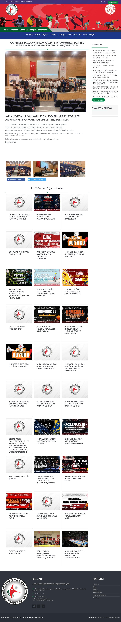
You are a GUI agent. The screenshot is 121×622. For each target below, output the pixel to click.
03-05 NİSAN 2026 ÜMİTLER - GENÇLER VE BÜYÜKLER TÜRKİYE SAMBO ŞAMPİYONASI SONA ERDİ (74, 554)
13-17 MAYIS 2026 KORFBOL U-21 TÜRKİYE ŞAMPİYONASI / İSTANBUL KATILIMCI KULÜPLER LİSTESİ (74, 367)
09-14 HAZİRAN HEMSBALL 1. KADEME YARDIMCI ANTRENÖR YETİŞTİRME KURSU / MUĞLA (75, 330)
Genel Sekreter (97, 592)
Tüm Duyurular (98, 100)
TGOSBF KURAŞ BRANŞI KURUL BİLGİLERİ (17, 552)
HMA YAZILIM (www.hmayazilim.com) (108, 618)
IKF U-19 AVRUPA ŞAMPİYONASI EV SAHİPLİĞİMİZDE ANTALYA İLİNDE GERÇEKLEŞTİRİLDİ (46, 554)
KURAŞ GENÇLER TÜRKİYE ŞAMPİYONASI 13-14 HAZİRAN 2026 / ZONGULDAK (105, 71)
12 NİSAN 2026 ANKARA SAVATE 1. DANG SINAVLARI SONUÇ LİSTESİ (47, 516)
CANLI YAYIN (83, 35)
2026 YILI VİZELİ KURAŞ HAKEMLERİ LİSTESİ (105, 97)
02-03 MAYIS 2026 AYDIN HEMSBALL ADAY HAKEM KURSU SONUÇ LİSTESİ (46, 403)
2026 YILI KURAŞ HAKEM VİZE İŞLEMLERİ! (19, 477)
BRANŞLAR (62, 35)
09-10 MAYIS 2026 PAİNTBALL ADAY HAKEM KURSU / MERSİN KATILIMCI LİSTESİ (47, 366)
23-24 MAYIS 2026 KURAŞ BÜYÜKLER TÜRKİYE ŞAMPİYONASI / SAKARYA (74, 441)
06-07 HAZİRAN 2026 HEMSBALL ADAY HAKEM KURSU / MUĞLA (46, 329)
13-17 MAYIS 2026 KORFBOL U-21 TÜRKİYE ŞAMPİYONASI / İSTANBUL (46, 441)
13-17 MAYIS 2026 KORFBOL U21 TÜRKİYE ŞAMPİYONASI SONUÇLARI (105, 76)
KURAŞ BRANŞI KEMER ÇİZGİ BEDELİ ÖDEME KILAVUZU (19, 365)
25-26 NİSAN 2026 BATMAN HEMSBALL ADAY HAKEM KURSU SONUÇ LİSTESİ (74, 403)
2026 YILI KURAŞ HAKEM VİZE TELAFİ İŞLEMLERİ (103, 66)
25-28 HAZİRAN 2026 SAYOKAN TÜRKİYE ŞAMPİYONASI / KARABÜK (104, 56)
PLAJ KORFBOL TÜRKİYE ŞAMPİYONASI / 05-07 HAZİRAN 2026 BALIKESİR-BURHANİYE (105, 88)
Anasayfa (96, 584)
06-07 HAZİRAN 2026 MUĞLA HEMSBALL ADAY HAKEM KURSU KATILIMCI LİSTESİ (105, 51)
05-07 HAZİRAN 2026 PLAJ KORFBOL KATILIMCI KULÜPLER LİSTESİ (103, 61)
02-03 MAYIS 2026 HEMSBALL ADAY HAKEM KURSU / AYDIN (19, 516)
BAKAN (37, 35)
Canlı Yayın (96, 598)
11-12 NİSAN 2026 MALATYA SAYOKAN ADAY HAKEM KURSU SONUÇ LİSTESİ (19, 403)
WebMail (113, 2)
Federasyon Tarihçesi (99, 595)
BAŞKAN (45, 35)
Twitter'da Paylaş (35, 179)
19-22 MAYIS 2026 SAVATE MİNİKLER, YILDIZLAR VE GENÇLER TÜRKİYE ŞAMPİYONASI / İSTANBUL (46, 479)
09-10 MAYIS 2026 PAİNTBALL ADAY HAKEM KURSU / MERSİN (75, 478)
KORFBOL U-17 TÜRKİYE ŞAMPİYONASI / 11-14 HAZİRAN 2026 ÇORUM (105, 93)
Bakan (95, 587)
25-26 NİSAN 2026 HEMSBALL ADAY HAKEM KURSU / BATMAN (75, 516)
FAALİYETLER (72, 35)
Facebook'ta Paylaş (15, 179)
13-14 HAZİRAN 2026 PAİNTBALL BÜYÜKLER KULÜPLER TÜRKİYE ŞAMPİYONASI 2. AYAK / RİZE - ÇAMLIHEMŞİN (105, 82)
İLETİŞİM (92, 35)
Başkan (95, 589)
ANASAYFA (30, 35)
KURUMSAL (53, 35)
